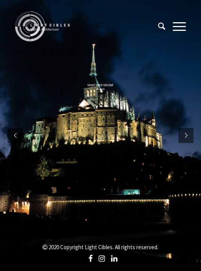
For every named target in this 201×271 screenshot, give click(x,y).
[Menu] (175, 26)
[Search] (158, 26)
